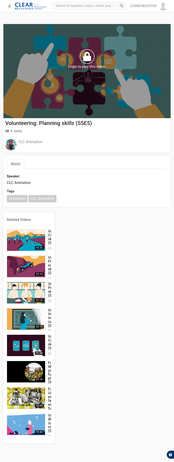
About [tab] (15, 164)
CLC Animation (30, 142)
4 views (13, 131)
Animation (17, 198)
